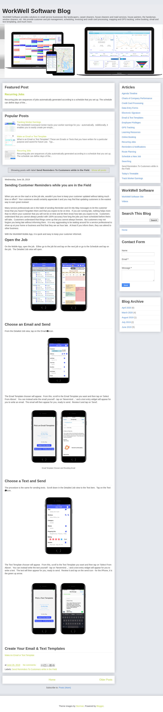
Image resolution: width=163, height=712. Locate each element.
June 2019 (126, 327)
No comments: (30, 665)
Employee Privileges (131, 122)
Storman (80, 706)
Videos (125, 201)
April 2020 (126, 308)
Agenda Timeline (129, 93)
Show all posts (98, 170)
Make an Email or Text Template (32, 136)
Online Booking (129, 137)
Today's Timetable (130, 173)
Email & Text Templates (132, 118)
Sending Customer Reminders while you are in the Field (48, 185)
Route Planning (129, 152)
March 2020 (127, 312)
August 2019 (128, 317)
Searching (126, 161)
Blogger (99, 706)
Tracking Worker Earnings (29, 122)
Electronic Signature (131, 113)
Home (52, 679)
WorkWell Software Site (133, 196)
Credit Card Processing (132, 103)
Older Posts (105, 679)
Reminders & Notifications (134, 147)
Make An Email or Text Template (19, 655)
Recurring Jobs (14, 94)
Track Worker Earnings (132, 178)
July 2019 (126, 322)
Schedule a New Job (131, 156)
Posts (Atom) (65, 687)
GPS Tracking (128, 127)
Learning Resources (131, 132)
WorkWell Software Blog (36, 11)
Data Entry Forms (130, 108)
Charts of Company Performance (137, 98)
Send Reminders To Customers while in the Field (34, 669)
